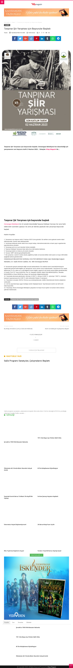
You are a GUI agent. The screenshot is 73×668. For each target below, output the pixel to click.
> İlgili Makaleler (35, 334)
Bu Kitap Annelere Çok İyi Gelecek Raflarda (19, 327)
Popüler (6, 622)
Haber (13, 22)
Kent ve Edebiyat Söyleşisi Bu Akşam (54, 327)
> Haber (36, 340)
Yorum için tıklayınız (36, 350)
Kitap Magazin (51, 149)
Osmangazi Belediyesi (11, 224)
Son (13, 622)
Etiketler (28, 622)
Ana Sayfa (6, 22)
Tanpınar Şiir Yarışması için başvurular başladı (24, 299)
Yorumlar (20, 622)
